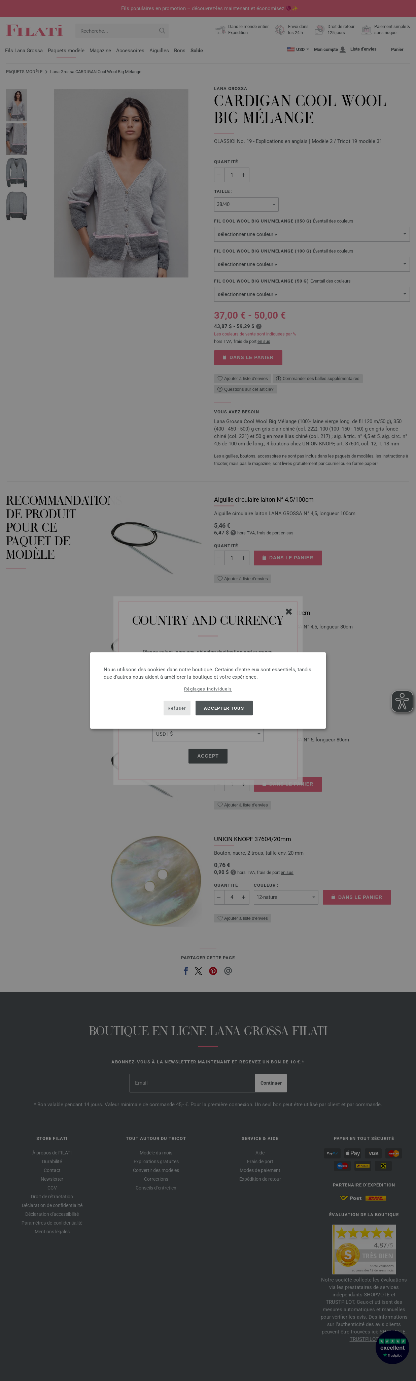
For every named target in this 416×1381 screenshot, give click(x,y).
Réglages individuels (208, 689)
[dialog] (208, 690)
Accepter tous (224, 707)
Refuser (177, 707)
